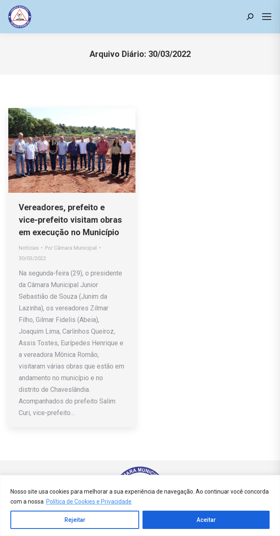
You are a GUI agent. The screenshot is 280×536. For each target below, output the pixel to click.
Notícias (29, 248)
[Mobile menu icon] (267, 17)
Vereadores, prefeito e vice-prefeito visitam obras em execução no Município (70, 219)
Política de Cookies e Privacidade (89, 501)
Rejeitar (75, 519)
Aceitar (206, 519)
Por (71, 248)
